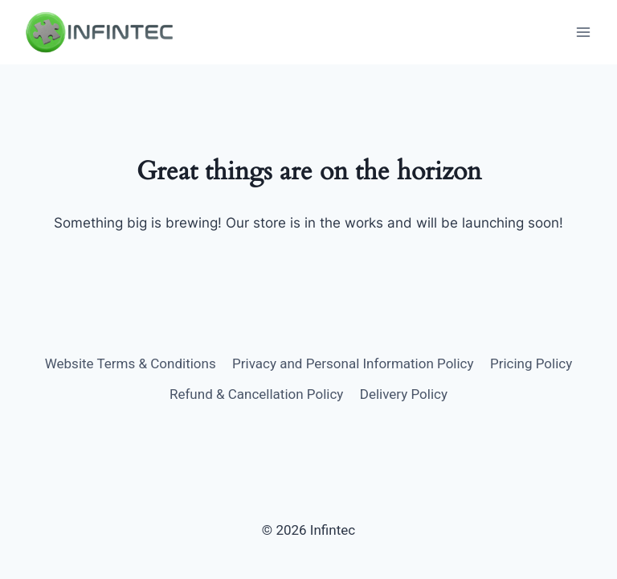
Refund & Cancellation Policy (256, 394)
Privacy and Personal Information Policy (352, 363)
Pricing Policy (531, 363)
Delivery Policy (403, 394)
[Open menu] (583, 31)
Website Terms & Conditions (130, 363)
